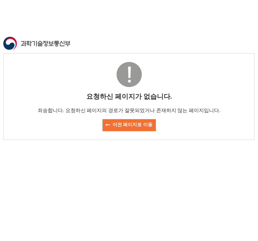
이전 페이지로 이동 (133, 124)
